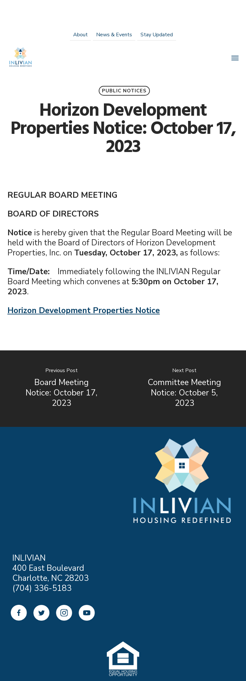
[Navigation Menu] (235, 57)
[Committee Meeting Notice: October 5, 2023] (184, 388)
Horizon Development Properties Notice (83, 310)
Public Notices (124, 91)
